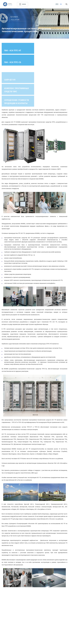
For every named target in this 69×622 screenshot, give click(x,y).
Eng (61, 4)
